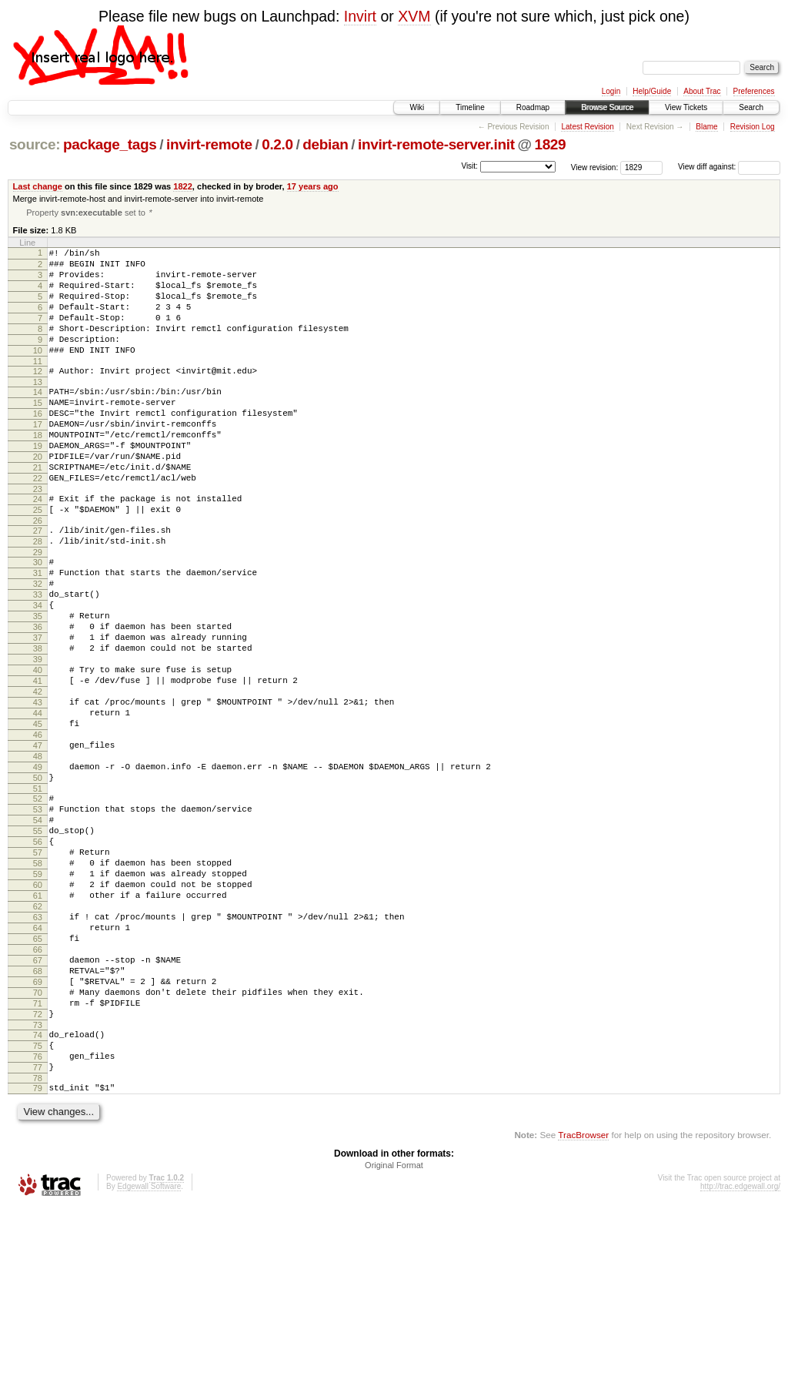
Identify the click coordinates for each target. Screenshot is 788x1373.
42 (37, 776)
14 (37, 419)
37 (37, 710)
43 (37, 789)
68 (37, 1113)
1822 (182, 186)
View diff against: (729, 166)
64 (37, 1061)
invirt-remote (209, 144)
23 (37, 536)
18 (37, 471)
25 (37, 559)
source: (34, 144)
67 (37, 1100)
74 (37, 1189)
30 (37, 619)
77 (37, 1228)
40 (37, 750)
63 (37, 1048)
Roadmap (532, 107)
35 (37, 684)
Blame (706, 126)
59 (37, 995)
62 (37, 1035)
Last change (37, 186)
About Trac (701, 91)
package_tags (110, 144)
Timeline (470, 107)
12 (37, 395)
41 (37, 763)
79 (37, 1251)
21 (37, 510)
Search (751, 107)
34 (37, 671)
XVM (414, 16)
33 (37, 658)
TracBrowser (583, 1300)
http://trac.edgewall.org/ (740, 1352)
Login (611, 91)
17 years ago (313, 186)
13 (37, 409)
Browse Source (607, 107)
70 (37, 1139)
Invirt (360, 16)
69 (37, 1126)
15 (37, 432)
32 (37, 645)
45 (37, 815)
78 (37, 1241)
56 (37, 956)
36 (37, 697)
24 (37, 546)
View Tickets (686, 107)
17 (37, 458)
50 (37, 881)
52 (37, 904)
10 (37, 372)
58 (37, 982)
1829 (550, 144)
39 (37, 737)
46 (37, 828)
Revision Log (752, 126)
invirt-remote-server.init (436, 144)
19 (37, 484)
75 (37, 1202)
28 (37, 596)
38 (37, 723)
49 (37, 867)
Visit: (469, 166)
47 (37, 841)
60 (37, 1008)
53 (37, 917)
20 (37, 497)
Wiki (416, 107)
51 (37, 894)
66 (37, 1087)
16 (37, 445)
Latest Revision (587, 126)
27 (37, 583)
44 (37, 802)
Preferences (754, 91)
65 (37, 1074)
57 (37, 969)
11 (37, 385)
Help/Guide (652, 91)
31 (37, 632)
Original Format (394, 1330)
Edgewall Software (149, 1352)
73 (37, 1179)
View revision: (595, 166)
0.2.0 (277, 144)
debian (325, 144)
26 (37, 573)
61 (37, 1021)
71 (37, 1152)
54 (37, 930)
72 (37, 1165)
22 (37, 523)
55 (37, 943)
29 (37, 609)
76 (37, 1215)
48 (37, 854)
